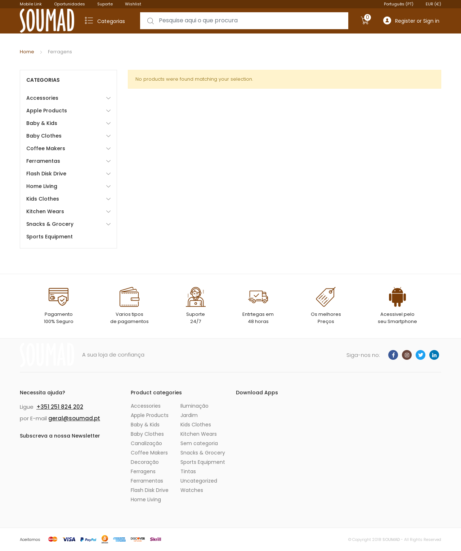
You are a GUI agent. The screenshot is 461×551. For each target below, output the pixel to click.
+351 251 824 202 (59, 407)
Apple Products (46, 110)
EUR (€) (433, 4)
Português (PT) (398, 4)
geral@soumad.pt (74, 418)
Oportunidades (69, 4)
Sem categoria (199, 443)
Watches (191, 490)
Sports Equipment (49, 236)
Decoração (145, 462)
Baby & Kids (41, 123)
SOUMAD (391, 539)
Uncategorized (198, 480)
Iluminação (194, 405)
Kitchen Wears (45, 211)
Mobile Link (31, 4)
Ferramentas (43, 161)
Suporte (105, 4)
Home (27, 51)
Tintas (188, 471)
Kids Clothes (42, 198)
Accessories (42, 98)
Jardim (189, 415)
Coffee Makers (45, 148)
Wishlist (133, 4)
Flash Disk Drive (46, 173)
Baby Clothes (44, 135)
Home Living (41, 186)
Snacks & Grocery (49, 224)
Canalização (146, 443)
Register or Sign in (411, 21)
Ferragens (143, 471)
